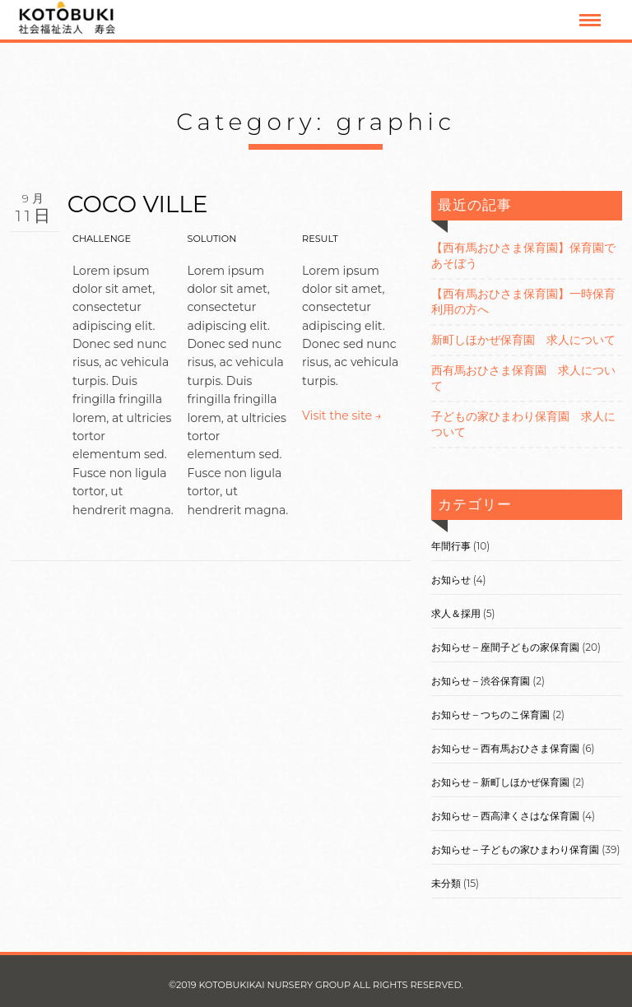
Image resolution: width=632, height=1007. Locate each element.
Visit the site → (342, 415)
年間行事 (451, 546)
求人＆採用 (456, 613)
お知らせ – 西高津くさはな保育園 (505, 816)
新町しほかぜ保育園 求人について (523, 339)
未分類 (446, 883)
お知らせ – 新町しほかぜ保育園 (500, 782)
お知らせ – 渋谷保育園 (480, 681)
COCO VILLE (137, 204)
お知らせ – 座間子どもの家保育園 (505, 647)
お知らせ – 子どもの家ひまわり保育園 (515, 849)
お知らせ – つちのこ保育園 (490, 714)
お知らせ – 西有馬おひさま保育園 (505, 748)
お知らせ (451, 579)
